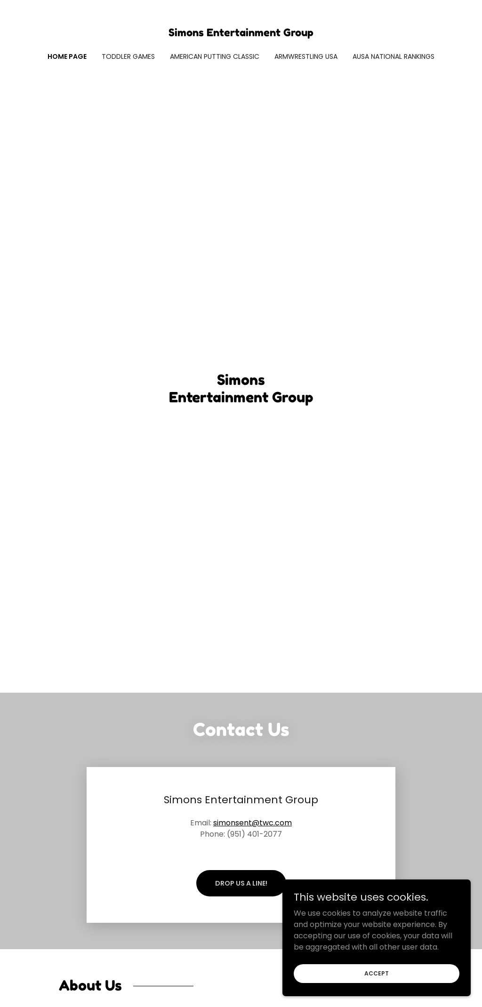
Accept (376, 973)
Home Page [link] (67, 56)
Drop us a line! (241, 883)
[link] (241, 33)
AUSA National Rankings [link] (393, 56)
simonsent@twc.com (252, 822)
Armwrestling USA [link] (305, 56)
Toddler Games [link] (128, 56)
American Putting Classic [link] (214, 56)
